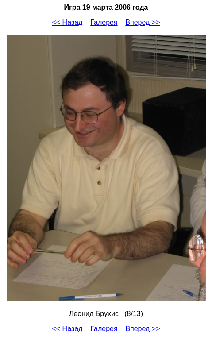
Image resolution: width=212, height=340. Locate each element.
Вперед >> (142, 22)
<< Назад (67, 22)
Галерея (103, 22)
